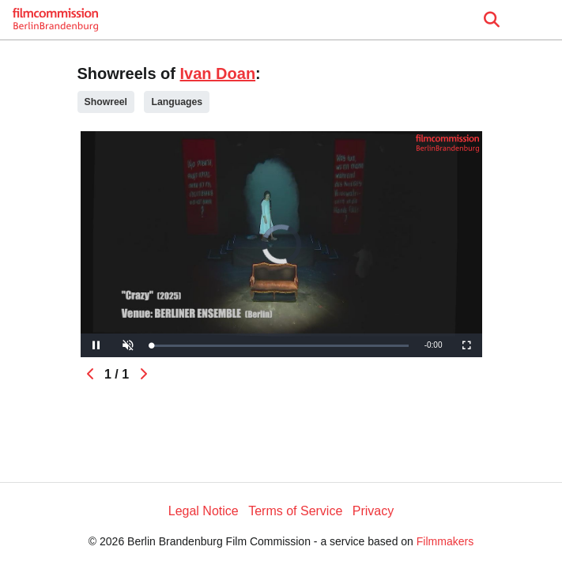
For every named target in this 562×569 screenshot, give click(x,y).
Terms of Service (295, 511)
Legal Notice (203, 511)
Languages (176, 101)
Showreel (106, 101)
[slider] (280, 346)
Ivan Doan (218, 73)
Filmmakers (445, 541)
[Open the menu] (491, 20)
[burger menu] (538, 20)
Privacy (373, 511)
